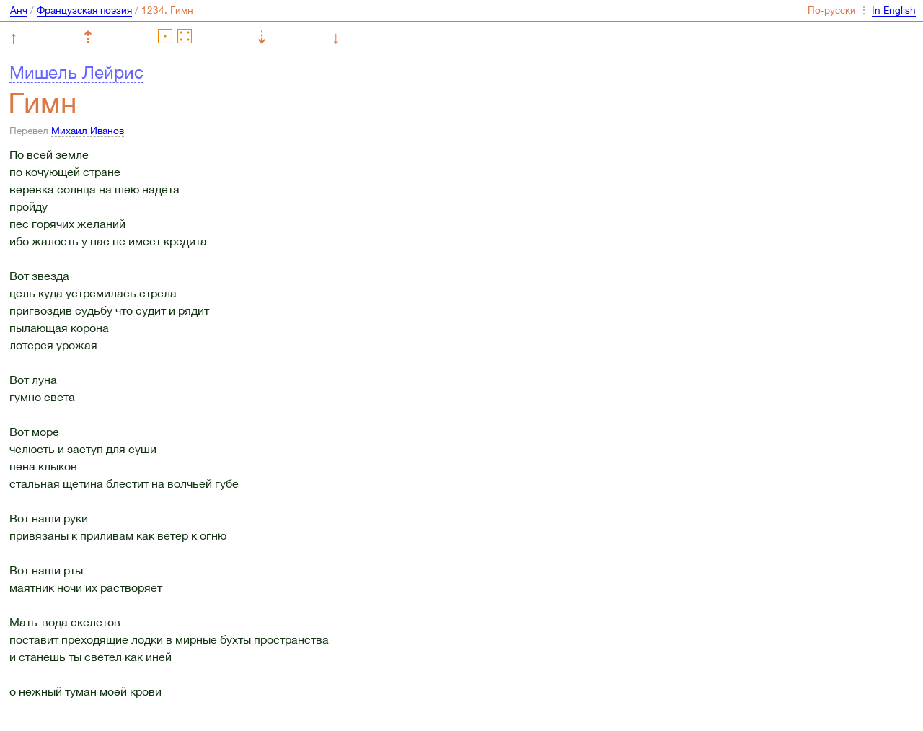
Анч (18, 10)
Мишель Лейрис (76, 72)
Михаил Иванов (87, 130)
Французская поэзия (84, 10)
